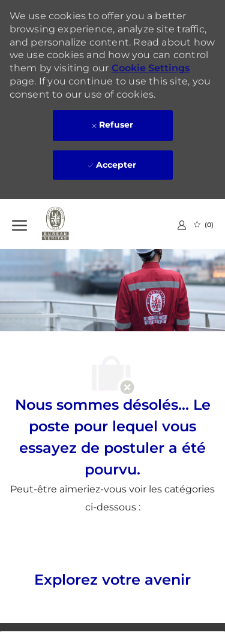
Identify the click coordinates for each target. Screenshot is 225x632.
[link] (182, 225)
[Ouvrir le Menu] (19, 224)
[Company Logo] (72, 224)
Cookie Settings (151, 68)
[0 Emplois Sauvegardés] (204, 224)
